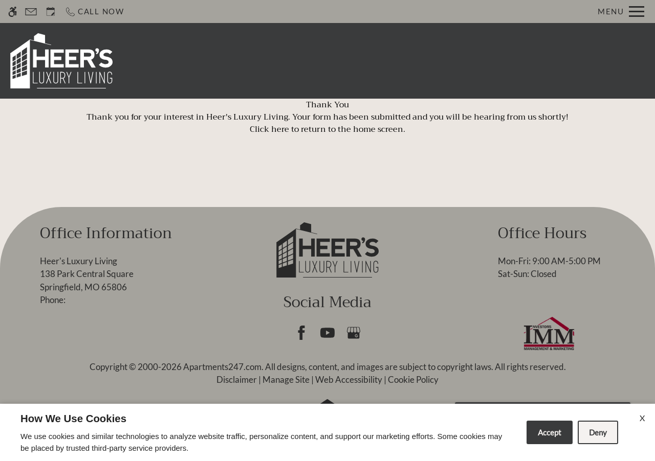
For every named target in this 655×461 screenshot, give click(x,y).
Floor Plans (463, 60)
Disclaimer (236, 379)
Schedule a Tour (294, 60)
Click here (269, 129)
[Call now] (94, 11)
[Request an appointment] (50, 11)
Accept (549, 432)
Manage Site (286, 379)
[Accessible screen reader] (12, 11)
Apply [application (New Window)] (358, 60)
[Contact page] (30, 11)
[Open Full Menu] (621, 11)
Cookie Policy (413, 379)
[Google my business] (353, 332)
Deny (598, 432)
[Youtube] (327, 332)
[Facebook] (301, 332)
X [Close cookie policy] (642, 418)
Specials (405, 60)
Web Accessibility (348, 379)
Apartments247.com (222, 366)
